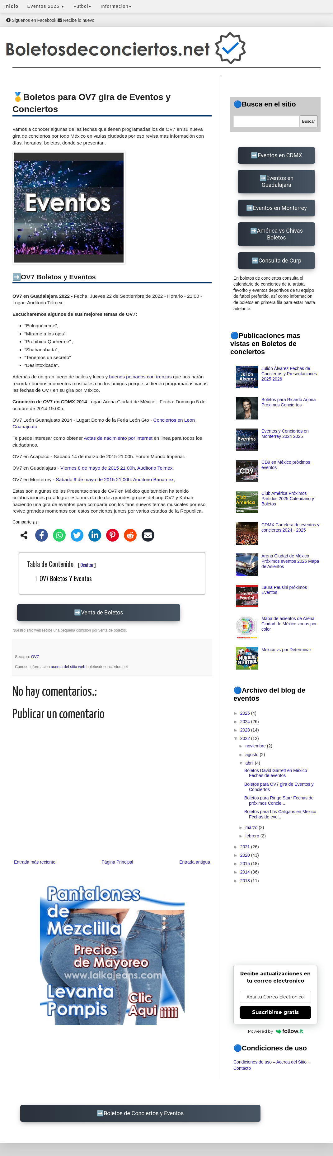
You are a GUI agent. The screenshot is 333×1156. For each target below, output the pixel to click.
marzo (252, 827)
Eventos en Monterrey (280, 208)
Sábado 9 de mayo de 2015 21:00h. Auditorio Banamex (114, 479)
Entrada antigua (194, 862)
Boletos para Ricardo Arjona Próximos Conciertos (288, 402)
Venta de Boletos (102, 612)
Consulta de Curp (279, 260)
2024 (245, 721)
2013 (245, 880)
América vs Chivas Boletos (280, 234)
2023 (245, 729)
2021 (245, 846)
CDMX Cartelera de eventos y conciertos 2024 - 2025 (290, 527)
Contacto (242, 1068)
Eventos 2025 (46, 6)
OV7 (35, 657)
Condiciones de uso (252, 1061)
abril (250, 762)
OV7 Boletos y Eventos (66, 578)
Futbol (82, 6)
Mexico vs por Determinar (286, 649)
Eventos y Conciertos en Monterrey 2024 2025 (285, 434)
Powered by (275, 1031)
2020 (245, 855)
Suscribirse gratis (275, 1012)
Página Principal (117, 862)
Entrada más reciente (34, 862)
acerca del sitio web (69, 667)
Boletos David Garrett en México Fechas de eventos (275, 773)
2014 (245, 871)
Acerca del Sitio (291, 1061)
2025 (245, 713)
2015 (245, 863)
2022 (245, 738)
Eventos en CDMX (280, 155)
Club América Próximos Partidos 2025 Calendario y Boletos (287, 498)
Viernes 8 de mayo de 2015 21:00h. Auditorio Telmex (116, 468)
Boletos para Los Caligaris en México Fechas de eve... (280, 814)
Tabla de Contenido (61, 564)
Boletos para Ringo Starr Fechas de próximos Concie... (279, 800)
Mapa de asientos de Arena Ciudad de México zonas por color (289, 624)
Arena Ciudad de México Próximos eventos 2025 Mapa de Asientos (290, 561)
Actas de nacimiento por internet (118, 438)
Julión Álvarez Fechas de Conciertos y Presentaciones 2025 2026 (289, 373)
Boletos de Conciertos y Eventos (144, 1113)
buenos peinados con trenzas (140, 376)
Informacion (116, 6)
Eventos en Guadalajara (277, 181)
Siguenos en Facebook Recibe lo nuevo (50, 20)
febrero (252, 835)
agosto (252, 754)
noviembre (256, 745)
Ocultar (87, 564)
